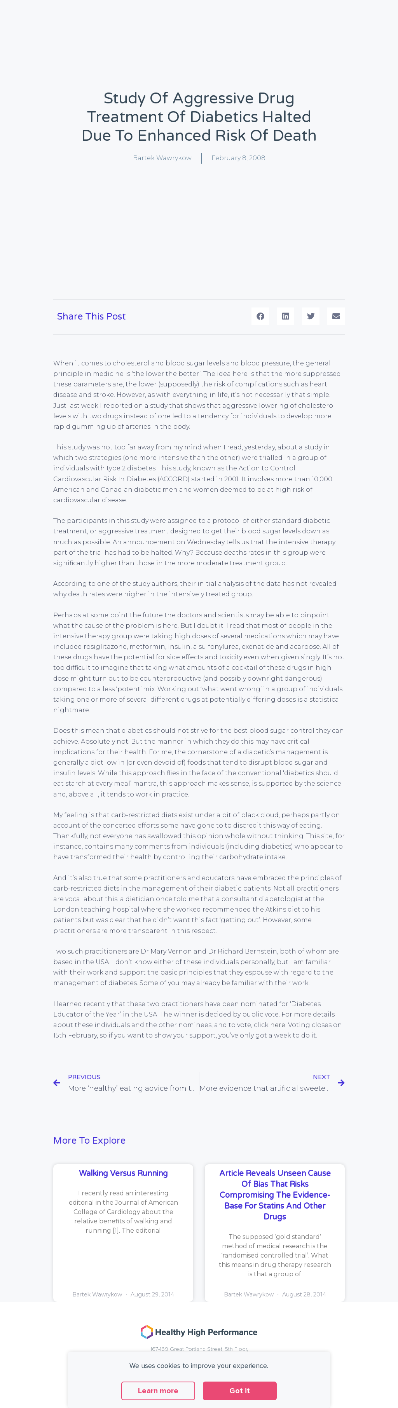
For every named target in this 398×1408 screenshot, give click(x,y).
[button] (260, 316)
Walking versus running (123, 1173)
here (277, 1025)
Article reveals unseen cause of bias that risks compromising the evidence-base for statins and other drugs (275, 1195)
